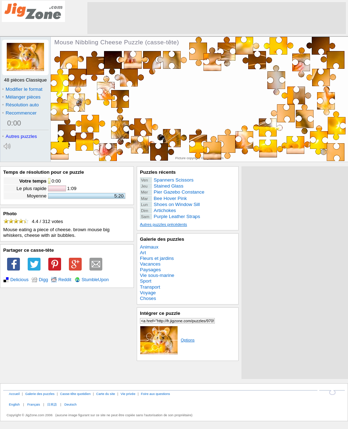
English (14, 404)
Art (143, 252)
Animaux (149, 247)
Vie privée (128, 394)
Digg (43, 279)
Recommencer (19, 113)
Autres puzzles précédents (163, 224)
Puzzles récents (158, 172)
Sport (145, 281)
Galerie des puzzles (162, 239)
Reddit (64, 279)
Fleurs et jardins (157, 258)
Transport (150, 287)
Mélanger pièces (21, 97)
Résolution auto (20, 104)
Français (33, 404)
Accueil (14, 394)
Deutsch (70, 404)
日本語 (52, 404)
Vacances (150, 264)
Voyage (148, 292)
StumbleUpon (95, 279)
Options (167, 340)
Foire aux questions (155, 394)
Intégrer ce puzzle (160, 313)
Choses (148, 298)
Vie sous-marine (157, 275)
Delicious (19, 279)
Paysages (150, 269)
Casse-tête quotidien (75, 394)
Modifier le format (22, 89)
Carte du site (105, 394)
